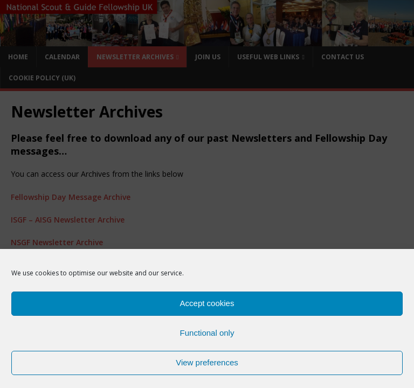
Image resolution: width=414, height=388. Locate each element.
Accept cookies (207, 306)
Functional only (207, 336)
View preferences (207, 366)
